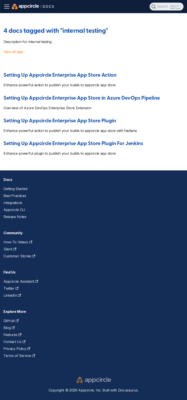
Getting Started (15, 189)
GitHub (11, 321)
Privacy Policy (16, 348)
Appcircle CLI (14, 210)
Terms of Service (19, 355)
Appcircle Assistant (20, 281)
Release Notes (14, 217)
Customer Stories (19, 256)
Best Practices (14, 196)
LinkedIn (12, 295)
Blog (9, 328)
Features (12, 334)
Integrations (12, 203)
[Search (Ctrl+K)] (167, 6)
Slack (9, 249)
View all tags (13, 52)
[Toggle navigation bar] (6, 6)
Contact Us (14, 341)
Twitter (10, 288)
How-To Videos (17, 242)
